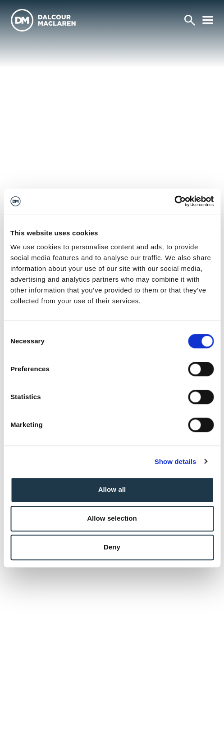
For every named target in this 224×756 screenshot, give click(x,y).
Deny (112, 547)
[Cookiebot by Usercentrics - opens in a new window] (174, 201)
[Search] (189, 20)
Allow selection (112, 518)
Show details (176, 461)
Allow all (112, 489)
